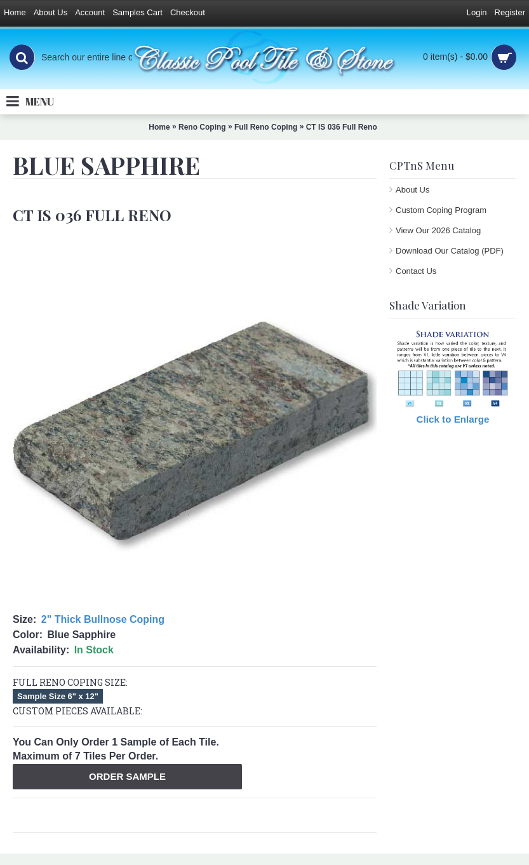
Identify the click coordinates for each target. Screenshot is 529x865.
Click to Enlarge (453, 419)
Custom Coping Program (441, 210)
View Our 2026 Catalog (438, 230)
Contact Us (416, 271)
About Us (412, 189)
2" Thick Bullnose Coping (102, 619)
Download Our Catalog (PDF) (450, 250)
